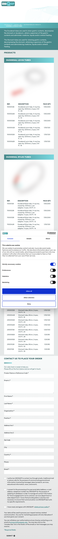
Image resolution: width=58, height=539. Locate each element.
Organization (9, 411)
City (5, 447)
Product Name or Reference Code (16, 373)
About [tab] (48, 238)
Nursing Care (18, 24)
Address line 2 (9, 433)
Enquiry (7, 380)
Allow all (29, 291)
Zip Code (7, 440)
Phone (6, 462)
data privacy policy (42, 507)
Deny (29, 304)
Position (7, 418)
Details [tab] (29, 238)
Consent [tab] (10, 238)
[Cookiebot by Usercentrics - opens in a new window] (47, 233)
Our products (8, 24)
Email (6, 469)
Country (7, 455)
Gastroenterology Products (32, 24)
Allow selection (29, 297)
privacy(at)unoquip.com (19, 522)
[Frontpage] (8, 3)
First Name (8, 396)
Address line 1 (8, 425)
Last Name (8, 403)
